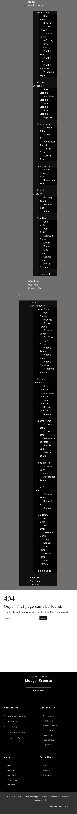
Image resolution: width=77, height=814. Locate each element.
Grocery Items (45, 199)
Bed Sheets (43, 18)
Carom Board (45, 157)
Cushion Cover (46, 35)
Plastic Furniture (45, 67)
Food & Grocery (39, 192)
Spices (47, 211)
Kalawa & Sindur (46, 237)
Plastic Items (45, 53)
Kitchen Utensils (39, 84)
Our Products (36, 5)
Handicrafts (43, 166)
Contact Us (34, 288)
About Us (33, 280)
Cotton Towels (45, 28)
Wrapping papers (46, 74)
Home (33, 302)
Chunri (47, 242)
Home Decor (44, 12)
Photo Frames (44, 265)
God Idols (43, 223)
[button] (38, 295)
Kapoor (47, 246)
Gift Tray (48, 40)
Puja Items (43, 218)
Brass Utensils (44, 112)
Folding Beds (44, 274)
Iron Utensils (44, 105)
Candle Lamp (45, 258)
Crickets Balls (46, 129)
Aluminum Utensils (47, 98)
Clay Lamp (43, 251)
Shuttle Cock (45, 150)
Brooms (47, 23)
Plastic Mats (45, 60)
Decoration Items (47, 182)
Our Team (33, 284)
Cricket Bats (45, 136)
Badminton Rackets (47, 143)
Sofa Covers (44, 46)
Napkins (47, 117)
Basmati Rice (46, 206)
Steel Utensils (44, 91)
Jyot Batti (43, 230)
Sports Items (44, 124)
